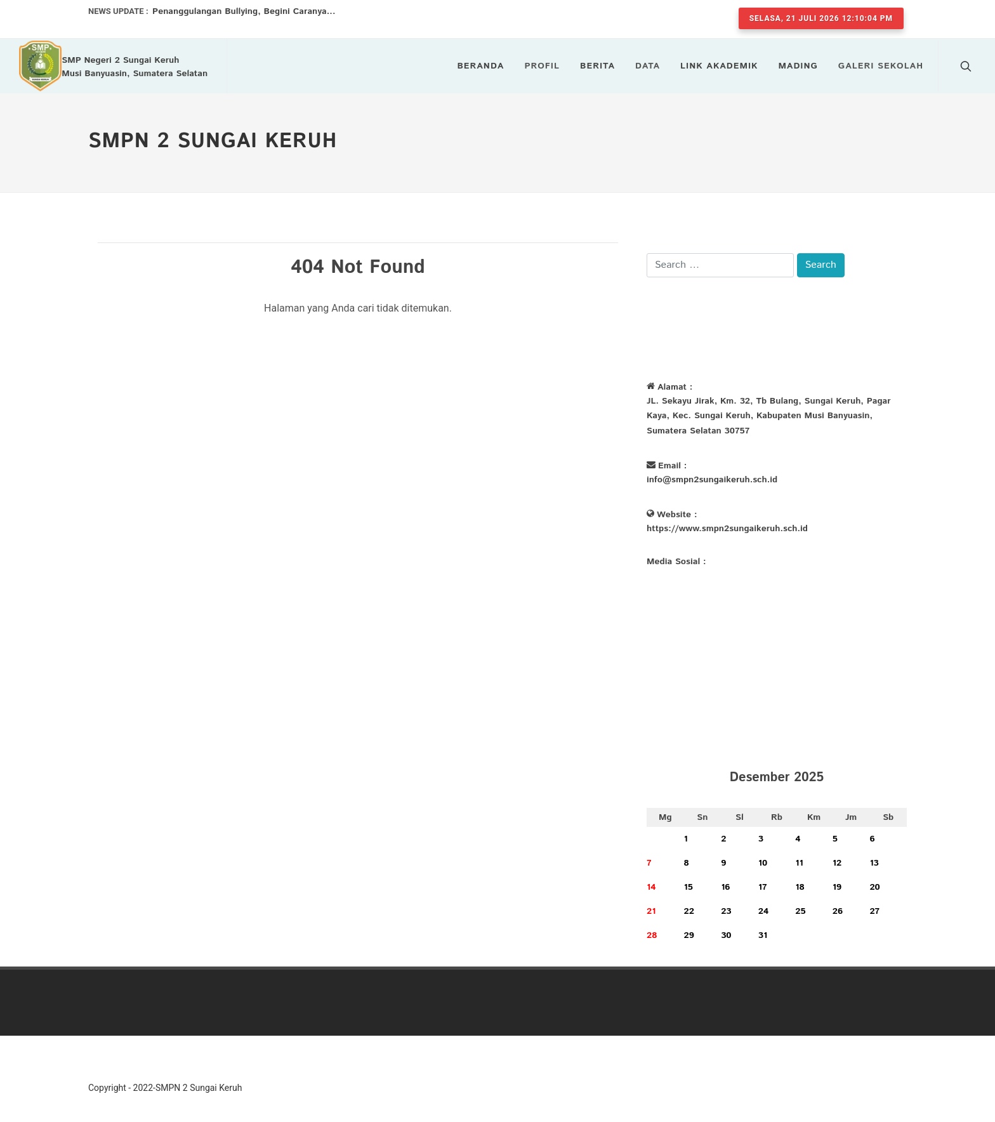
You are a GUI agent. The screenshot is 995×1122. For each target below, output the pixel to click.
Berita (597, 66)
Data (647, 66)
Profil (542, 66)
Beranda (480, 66)
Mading (797, 66)
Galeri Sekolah (880, 66)
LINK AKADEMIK (719, 66)
